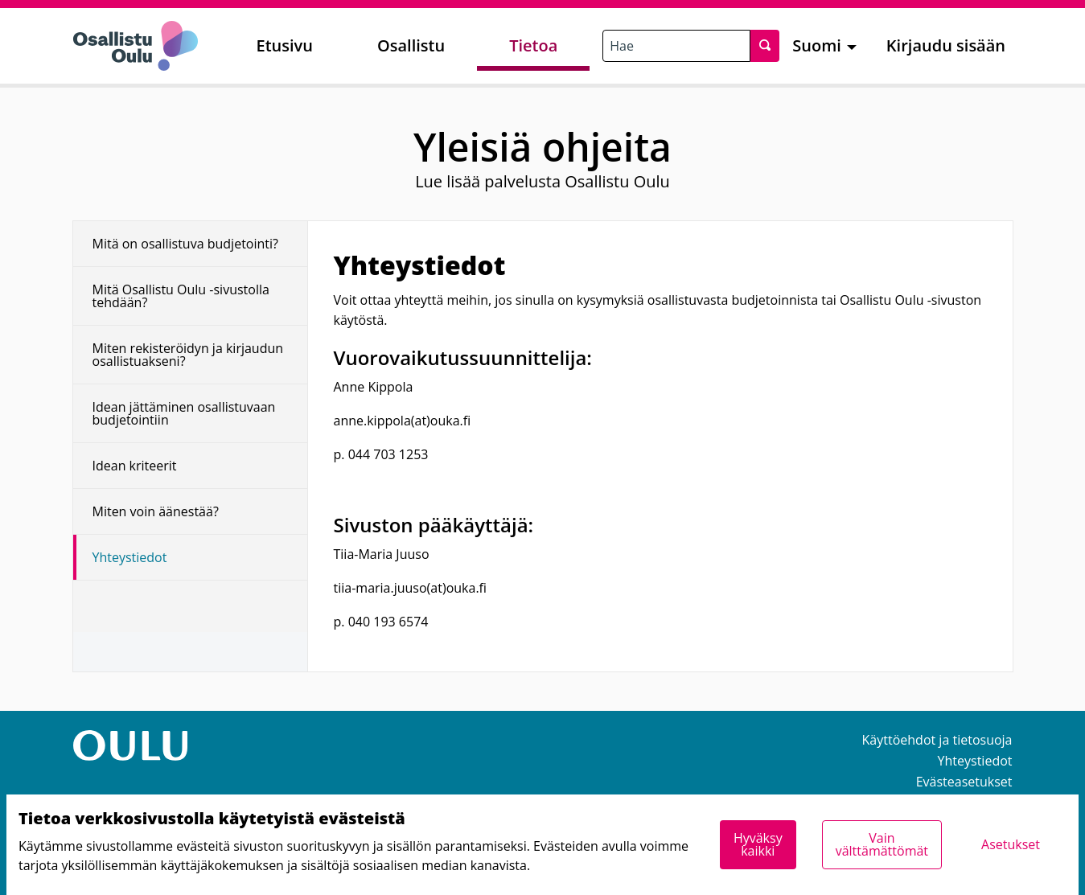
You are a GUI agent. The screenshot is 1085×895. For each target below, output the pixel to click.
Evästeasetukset (964, 781)
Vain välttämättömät (882, 844)
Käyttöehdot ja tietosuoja (937, 740)
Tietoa (533, 45)
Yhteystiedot (129, 557)
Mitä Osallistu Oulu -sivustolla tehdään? (180, 296)
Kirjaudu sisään (945, 45)
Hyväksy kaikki (758, 844)
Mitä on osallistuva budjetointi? (185, 243)
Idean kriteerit (134, 465)
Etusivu (285, 45)
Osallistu (411, 45)
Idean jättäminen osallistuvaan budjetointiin (184, 413)
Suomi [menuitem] (816, 45)
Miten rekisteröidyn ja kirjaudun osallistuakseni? (188, 354)
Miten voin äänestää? (155, 511)
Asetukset (1010, 844)
